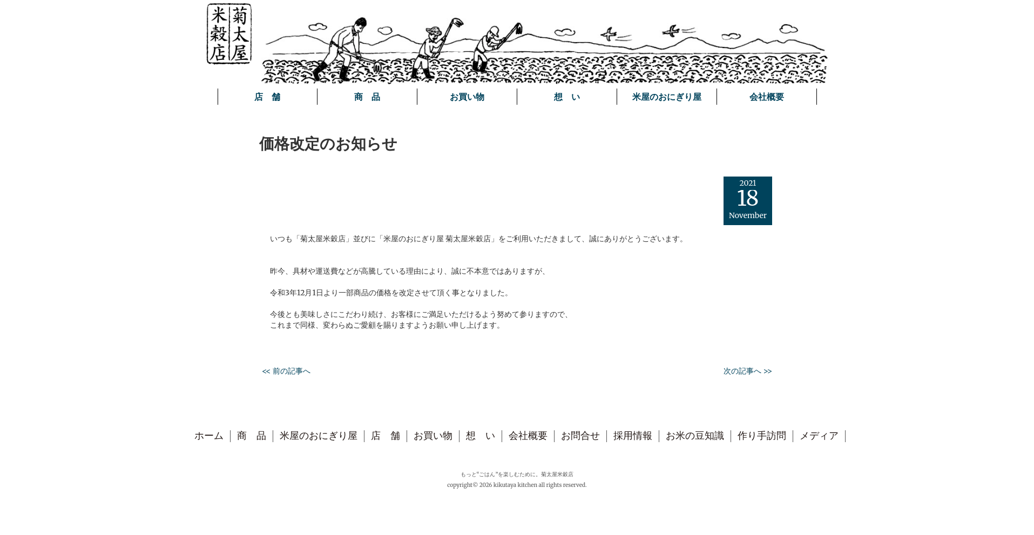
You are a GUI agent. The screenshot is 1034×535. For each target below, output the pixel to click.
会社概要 (766, 96)
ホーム (209, 435)
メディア (819, 435)
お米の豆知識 (695, 435)
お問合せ (580, 435)
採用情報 (632, 435)
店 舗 (267, 96)
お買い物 (467, 96)
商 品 (367, 96)
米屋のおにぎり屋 (666, 96)
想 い (567, 96)
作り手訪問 (762, 435)
